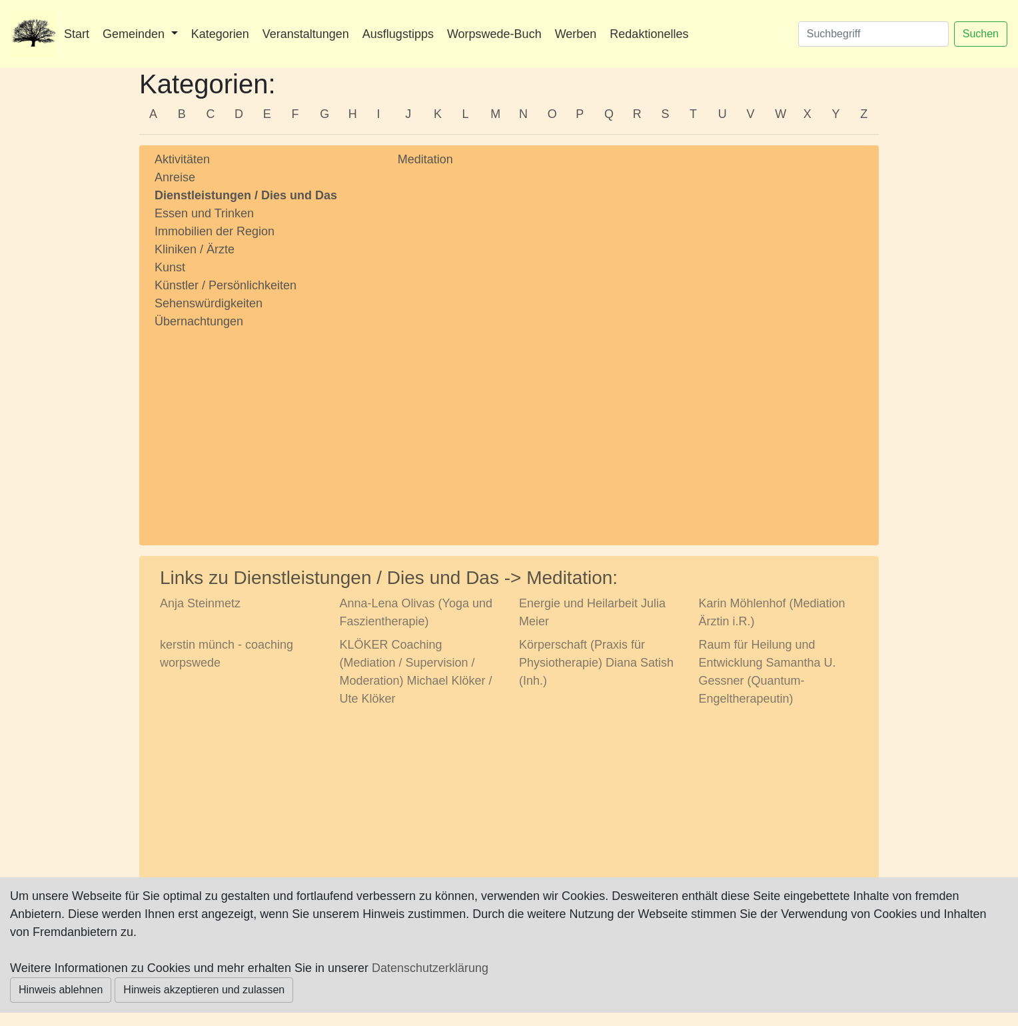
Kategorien (220, 34)
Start (76, 34)
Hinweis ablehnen (61, 989)
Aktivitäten (182, 159)
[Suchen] (873, 34)
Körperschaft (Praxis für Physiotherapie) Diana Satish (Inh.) (596, 662)
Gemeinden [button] (135, 34)
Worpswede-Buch (494, 34)
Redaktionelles (649, 34)
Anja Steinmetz (200, 603)
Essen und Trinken (204, 213)
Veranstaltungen (305, 34)
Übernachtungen (199, 321)
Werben (576, 34)
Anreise (175, 177)
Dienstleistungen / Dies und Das (246, 195)
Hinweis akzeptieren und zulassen (203, 989)
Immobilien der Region (214, 231)
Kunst (170, 267)
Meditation (425, 159)
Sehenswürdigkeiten (208, 303)
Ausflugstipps (398, 34)
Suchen (981, 33)
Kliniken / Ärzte (195, 249)
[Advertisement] (266, 424)
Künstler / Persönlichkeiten (225, 285)
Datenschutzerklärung (430, 968)
